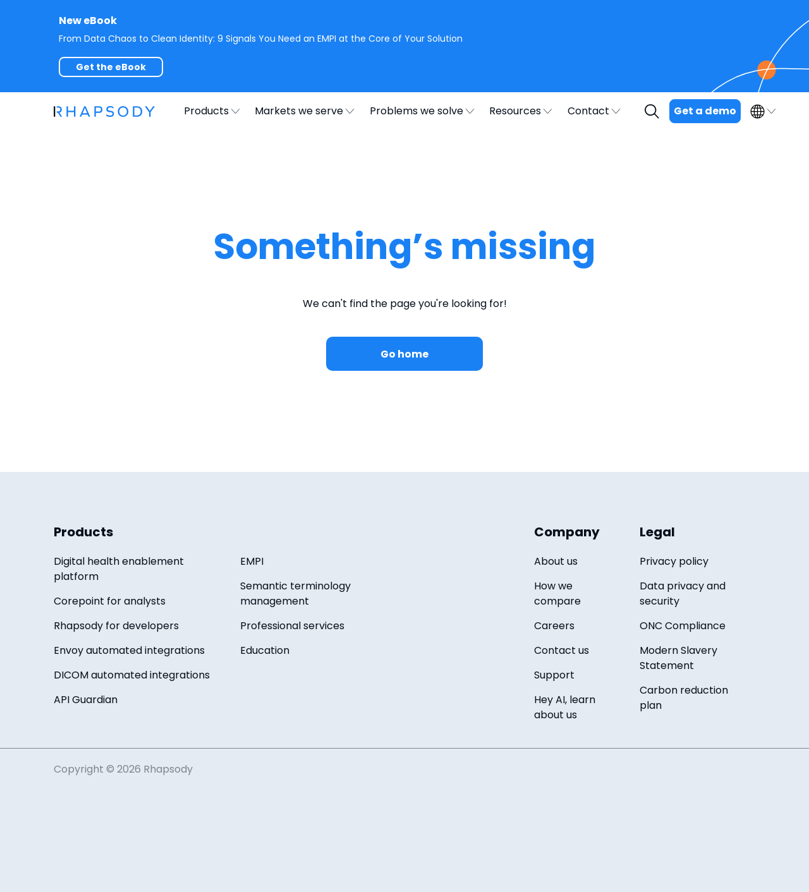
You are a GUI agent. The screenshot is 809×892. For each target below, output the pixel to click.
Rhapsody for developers (116, 625)
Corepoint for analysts (110, 601)
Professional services (292, 625)
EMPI (252, 561)
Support (554, 675)
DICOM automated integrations (132, 675)
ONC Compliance (683, 625)
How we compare (557, 593)
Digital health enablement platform (119, 569)
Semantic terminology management (295, 593)
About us (556, 561)
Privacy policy (674, 561)
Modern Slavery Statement (678, 658)
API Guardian (86, 699)
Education (264, 650)
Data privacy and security (683, 593)
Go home (404, 354)
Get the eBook (111, 67)
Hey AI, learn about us (564, 707)
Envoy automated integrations (129, 650)
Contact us (561, 650)
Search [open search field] (653, 111)
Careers (554, 625)
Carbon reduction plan (684, 698)
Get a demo (705, 111)
